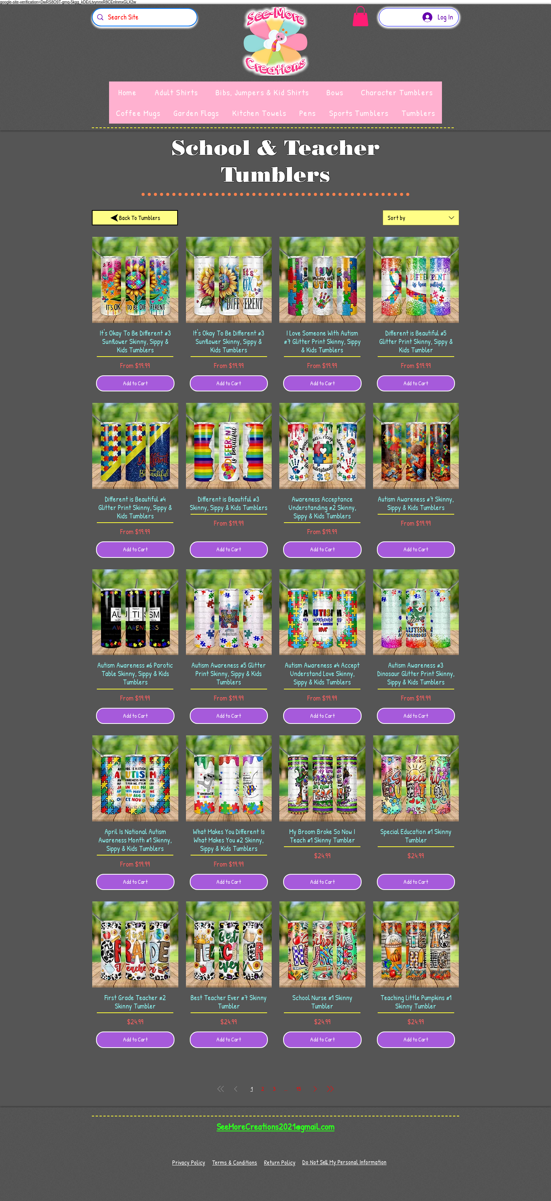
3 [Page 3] (274, 1089)
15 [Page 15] (298, 1089)
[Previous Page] (235, 1089)
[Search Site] (144, 17)
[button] (360, 16)
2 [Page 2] (262, 1089)
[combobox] (421, 217)
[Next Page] (315, 1089)
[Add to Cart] (135, 383)
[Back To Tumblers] (135, 217)
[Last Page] (330, 1089)
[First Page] (220, 1089)
